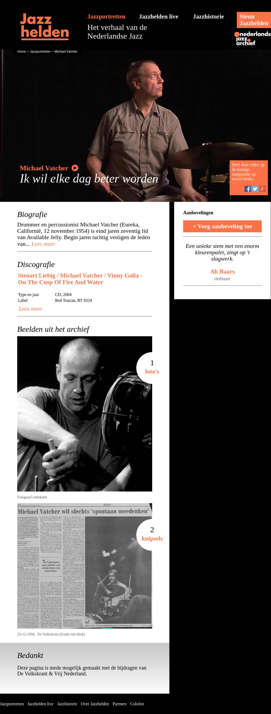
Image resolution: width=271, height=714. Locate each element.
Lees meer (42, 243)
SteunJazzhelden (254, 19)
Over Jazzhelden (95, 704)
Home (21, 51)
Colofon (137, 704)
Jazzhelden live (158, 16)
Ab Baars (222, 271)
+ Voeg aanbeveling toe (222, 226)
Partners (120, 704)
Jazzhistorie (208, 16)
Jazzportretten (106, 16)
